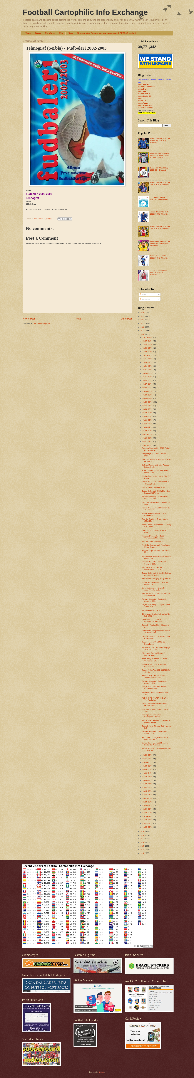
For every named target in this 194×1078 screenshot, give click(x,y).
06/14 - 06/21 (147, 438)
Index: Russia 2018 (145, 108)
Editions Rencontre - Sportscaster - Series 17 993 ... (155, 563)
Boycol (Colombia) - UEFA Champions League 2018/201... (156, 492)
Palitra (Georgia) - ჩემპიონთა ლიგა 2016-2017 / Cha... (156, 648)
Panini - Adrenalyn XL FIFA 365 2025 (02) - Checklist (160, 227)
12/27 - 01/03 (147, 337)
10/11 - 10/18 (147, 377)
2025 (142, 316)
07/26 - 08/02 (147, 416)
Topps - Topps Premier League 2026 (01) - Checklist (158, 273)
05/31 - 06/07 (147, 445)
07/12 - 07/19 (147, 423)
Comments (145, 299)
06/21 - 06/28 (147, 434)
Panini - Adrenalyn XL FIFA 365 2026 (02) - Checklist (160, 183)
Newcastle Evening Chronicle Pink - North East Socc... (155, 497)
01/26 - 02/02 (147, 816)
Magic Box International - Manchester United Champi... (156, 546)
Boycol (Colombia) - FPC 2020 (153, 487)
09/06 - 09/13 (147, 395)
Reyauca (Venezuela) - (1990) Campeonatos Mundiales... (153, 537)
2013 (142, 853)
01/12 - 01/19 (147, 823)
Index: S (141, 98)
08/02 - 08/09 (147, 413)
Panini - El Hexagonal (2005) (153, 610)
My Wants (50, 33)
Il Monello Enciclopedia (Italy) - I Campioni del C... (154, 665)
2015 (142, 846)
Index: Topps (143, 103)
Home (28, 33)
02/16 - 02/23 (147, 805)
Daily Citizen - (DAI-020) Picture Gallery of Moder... (154, 688)
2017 (142, 839)
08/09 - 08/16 (147, 409)
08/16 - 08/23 (147, 406)
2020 (142, 334)
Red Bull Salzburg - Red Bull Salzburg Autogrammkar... (156, 594)
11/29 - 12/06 (147, 352)
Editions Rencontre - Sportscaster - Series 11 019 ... (155, 682)
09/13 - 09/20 (147, 391)
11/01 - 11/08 (147, 366)
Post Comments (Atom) (41, 324)
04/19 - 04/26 (147, 773)
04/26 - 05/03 (147, 769)
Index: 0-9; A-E (144, 84)
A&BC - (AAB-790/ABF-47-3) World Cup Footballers (155, 699)
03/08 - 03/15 (147, 794)
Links (70, 33)
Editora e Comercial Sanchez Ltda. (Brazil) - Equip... (155, 704)
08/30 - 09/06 (147, 398)
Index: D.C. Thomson (146, 87)
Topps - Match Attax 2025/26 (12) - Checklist (159, 198)
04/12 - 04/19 (147, 777)
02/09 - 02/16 (147, 809)
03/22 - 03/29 (147, 787)
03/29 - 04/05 (147, 784)
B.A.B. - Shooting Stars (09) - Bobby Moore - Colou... (155, 471)
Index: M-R (142, 91)
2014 (142, 850)
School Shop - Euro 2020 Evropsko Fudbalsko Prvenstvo (155, 744)
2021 (142, 330)
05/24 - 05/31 (147, 755)
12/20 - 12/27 (147, 341)
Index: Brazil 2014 (145, 105)
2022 (142, 327)
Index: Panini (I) (144, 94)
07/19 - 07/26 (147, 420)
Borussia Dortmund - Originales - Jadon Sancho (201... (154, 589)
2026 (142, 313)
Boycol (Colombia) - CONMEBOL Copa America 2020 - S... (156, 574)
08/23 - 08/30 (147, 402)
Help (61, 33)
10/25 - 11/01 (147, 370)
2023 (142, 323)
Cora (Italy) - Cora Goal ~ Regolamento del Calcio (152, 620)
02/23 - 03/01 (147, 802)
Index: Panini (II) (144, 96)
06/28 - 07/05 (147, 431)
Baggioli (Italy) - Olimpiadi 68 (153, 541)
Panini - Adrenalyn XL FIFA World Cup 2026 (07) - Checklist (160, 141)
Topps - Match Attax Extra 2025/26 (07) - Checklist (159, 213)
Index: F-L (142, 89)
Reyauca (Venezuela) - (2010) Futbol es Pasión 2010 (156, 449)
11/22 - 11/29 (147, 355)
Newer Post (29, 318)
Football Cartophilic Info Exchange (85, 12)
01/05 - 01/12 (147, 827)
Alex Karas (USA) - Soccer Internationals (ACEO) (152, 568)
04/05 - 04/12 (147, 780)
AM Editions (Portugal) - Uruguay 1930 (156, 579)
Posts (143, 294)
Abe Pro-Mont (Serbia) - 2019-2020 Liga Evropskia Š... (155, 738)
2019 (142, 831)
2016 (142, 842)
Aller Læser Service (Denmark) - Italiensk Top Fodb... (154, 654)
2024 (142, 320)
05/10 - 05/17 (147, 762)
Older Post (126, 318)
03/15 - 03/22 (147, 791)
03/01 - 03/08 (147, 798)
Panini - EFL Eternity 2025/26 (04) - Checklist (159, 257)
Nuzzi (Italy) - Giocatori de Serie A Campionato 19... (154, 660)
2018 (142, 835)
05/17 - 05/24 (147, 759)
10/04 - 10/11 (147, 380)
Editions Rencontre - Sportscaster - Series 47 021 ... (155, 733)
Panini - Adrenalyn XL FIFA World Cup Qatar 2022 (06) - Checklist (160, 243)
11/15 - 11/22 (147, 359)
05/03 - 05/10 (147, 766)
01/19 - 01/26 (147, 820)
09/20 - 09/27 (147, 387)
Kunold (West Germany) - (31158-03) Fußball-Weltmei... (156, 721)
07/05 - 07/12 (147, 427)
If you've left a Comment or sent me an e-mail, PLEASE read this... (107, 33)
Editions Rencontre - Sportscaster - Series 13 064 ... (155, 600)
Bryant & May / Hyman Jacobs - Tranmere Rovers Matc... (154, 676)
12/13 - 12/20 (147, 344)
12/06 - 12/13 (147, 348)
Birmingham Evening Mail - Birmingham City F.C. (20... (153, 716)
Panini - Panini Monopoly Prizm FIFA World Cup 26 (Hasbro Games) (159, 155)
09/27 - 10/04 (147, 384)
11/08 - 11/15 (147, 362)
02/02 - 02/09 (147, 813)
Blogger (101, 1072)
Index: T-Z (142, 101)
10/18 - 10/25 (147, 373)
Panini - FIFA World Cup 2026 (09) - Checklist (159, 169)
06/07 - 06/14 (147, 441)
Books (38, 33)
